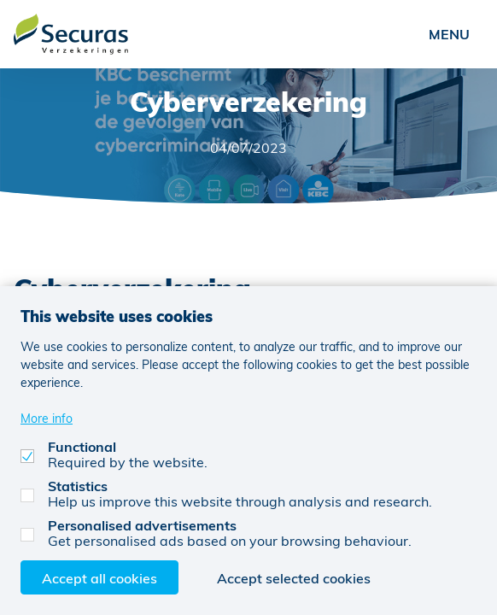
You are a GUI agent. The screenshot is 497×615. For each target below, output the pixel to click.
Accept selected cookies (294, 578)
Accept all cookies (99, 578)
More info (46, 418)
